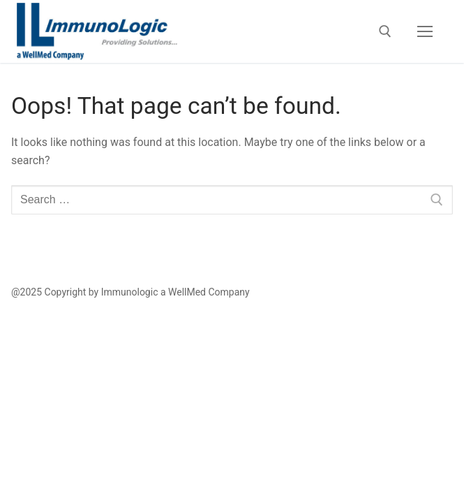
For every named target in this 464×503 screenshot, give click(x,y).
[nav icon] (425, 31)
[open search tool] (385, 31)
